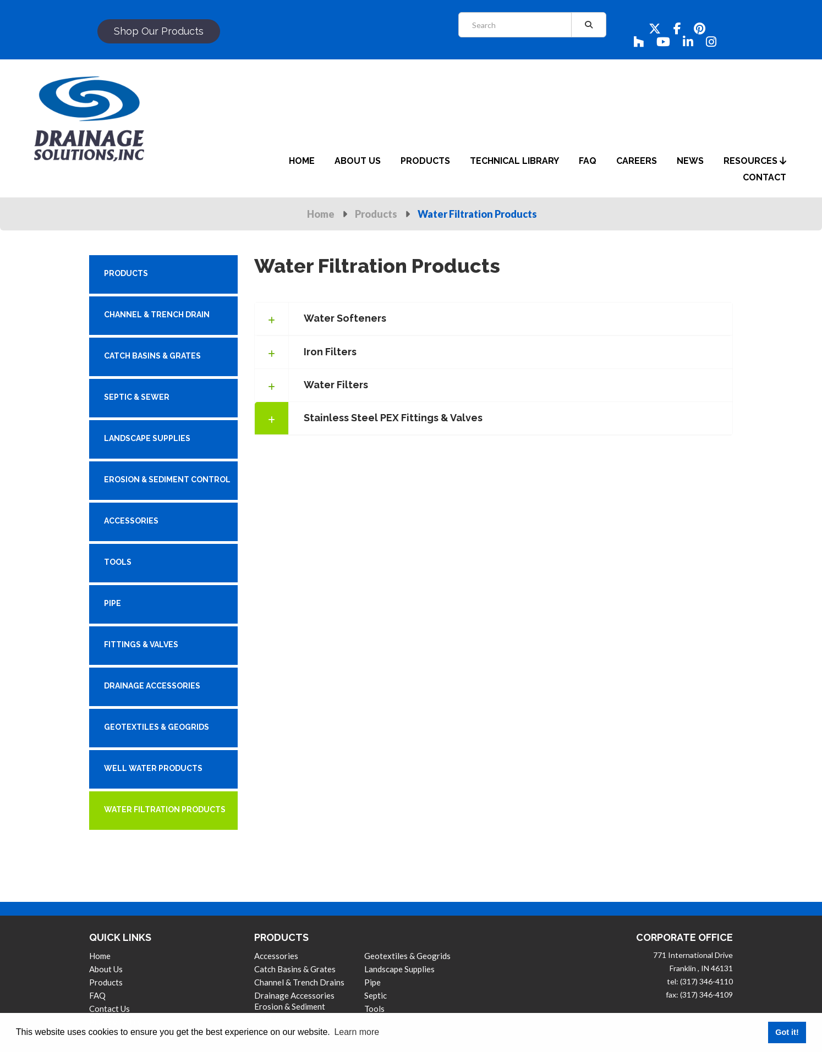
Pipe (372, 982)
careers (636, 161)
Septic (375, 995)
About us (106, 969)
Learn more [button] (356, 1032)
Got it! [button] (786, 1032)
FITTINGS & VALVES (141, 644)
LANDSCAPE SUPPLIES (147, 438)
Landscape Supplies (399, 969)
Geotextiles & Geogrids (407, 956)
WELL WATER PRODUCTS (153, 768)
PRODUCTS (126, 273)
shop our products (159, 31)
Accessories (276, 956)
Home (321, 214)
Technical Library (514, 161)
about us (358, 161)
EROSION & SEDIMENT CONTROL (167, 479)
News (690, 161)
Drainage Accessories (294, 995)
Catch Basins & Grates (295, 969)
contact (764, 177)
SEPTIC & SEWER (136, 397)
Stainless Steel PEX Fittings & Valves (393, 417)
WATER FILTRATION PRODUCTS (165, 809)
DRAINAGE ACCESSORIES (152, 685)
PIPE (112, 603)
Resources (755, 161)
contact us (109, 1009)
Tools (374, 1009)
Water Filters (336, 384)
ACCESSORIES (131, 520)
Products (376, 214)
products (425, 161)
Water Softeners (345, 318)
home (302, 161)
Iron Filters (330, 351)
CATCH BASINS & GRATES (152, 355)
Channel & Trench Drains (299, 982)
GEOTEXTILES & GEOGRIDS (156, 727)
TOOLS (117, 562)
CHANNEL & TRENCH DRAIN (157, 314)
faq (587, 161)
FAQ (97, 995)
